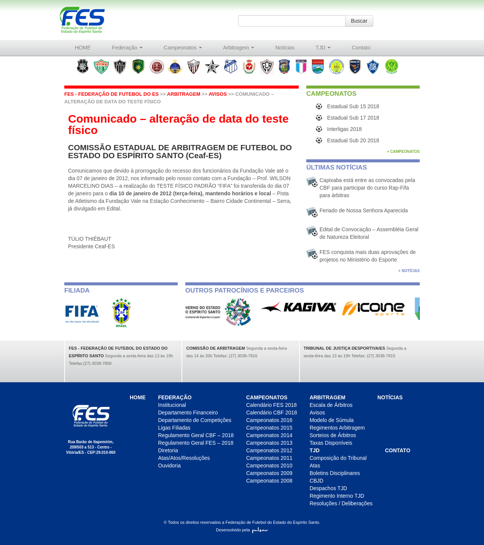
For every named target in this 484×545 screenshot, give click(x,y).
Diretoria (168, 450)
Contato (361, 48)
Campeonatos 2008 (269, 481)
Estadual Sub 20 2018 (353, 140)
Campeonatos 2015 (269, 428)
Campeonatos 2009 (269, 473)
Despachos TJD (328, 488)
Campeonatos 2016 (269, 420)
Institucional (172, 405)
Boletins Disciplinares (335, 473)
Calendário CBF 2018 (271, 413)
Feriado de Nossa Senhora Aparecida (364, 210)
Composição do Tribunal (338, 458)
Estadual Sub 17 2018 (353, 118)
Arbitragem (238, 48)
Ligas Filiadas (174, 428)
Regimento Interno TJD (337, 496)
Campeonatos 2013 (269, 443)
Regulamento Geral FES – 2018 (195, 443)
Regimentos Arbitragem (337, 428)
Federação (127, 48)
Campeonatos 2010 (269, 465)
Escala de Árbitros (331, 405)
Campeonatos (183, 48)
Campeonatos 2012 (269, 450)
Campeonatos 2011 (269, 458)
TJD (323, 48)
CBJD (317, 481)
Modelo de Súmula (332, 420)
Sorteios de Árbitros (333, 435)
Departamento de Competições (194, 420)
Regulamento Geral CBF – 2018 (196, 435)
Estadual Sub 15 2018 (353, 106)
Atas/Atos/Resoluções (184, 458)
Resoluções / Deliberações (341, 503)
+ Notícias (409, 271)
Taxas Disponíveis (331, 443)
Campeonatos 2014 (269, 435)
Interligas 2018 (344, 129)
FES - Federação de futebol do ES (111, 94)
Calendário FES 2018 (271, 405)
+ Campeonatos (403, 151)
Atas (315, 465)
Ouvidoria (169, 465)
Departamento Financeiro (188, 413)
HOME (83, 48)
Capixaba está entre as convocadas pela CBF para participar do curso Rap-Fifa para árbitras (367, 187)
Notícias (285, 48)
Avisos (218, 94)
